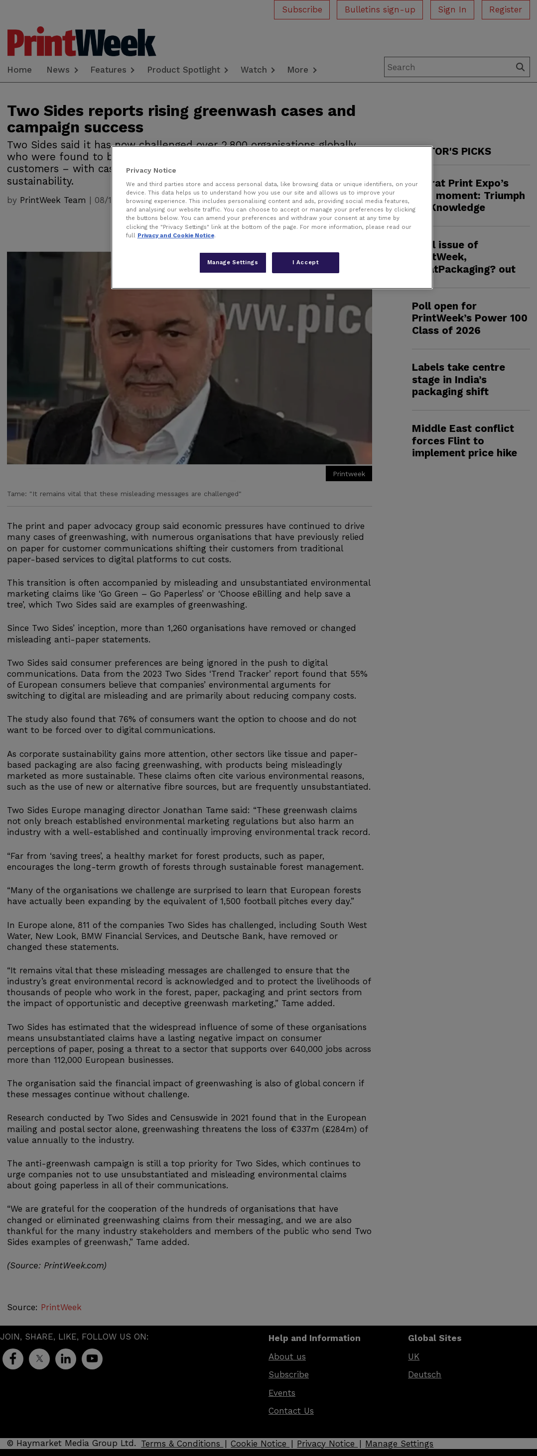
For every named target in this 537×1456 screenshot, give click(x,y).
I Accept (305, 262)
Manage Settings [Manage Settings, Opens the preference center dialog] (233, 262)
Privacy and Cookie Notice (175, 235)
